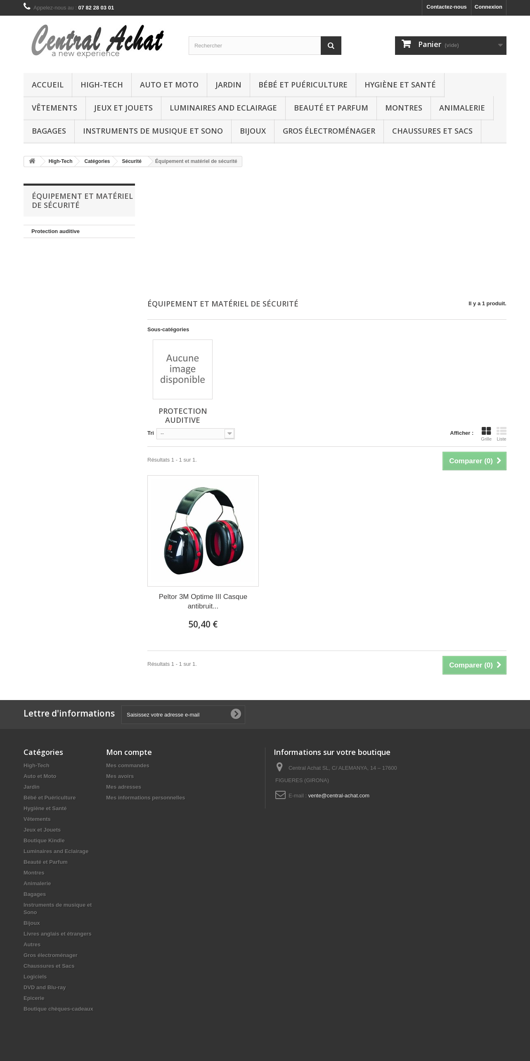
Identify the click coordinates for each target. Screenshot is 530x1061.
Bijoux (253, 131)
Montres (403, 108)
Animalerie (462, 108)
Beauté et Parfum (331, 108)
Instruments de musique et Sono (153, 131)
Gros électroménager (329, 131)
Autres (32, 944)
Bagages (49, 131)
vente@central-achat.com (338, 795)
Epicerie (34, 998)
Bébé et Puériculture (303, 85)
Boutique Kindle (44, 840)
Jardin (228, 85)
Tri (150, 433)
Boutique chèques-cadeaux (58, 1009)
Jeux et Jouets (123, 108)
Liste (501, 434)
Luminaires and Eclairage (223, 108)
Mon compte (129, 752)
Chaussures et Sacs (432, 131)
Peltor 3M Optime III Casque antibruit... (203, 601)
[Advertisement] (326, 234)
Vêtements (54, 108)
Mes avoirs (120, 776)
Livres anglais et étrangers (58, 934)
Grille (486, 434)
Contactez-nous (446, 7)
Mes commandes (127, 765)
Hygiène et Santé (400, 85)
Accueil (48, 85)
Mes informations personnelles (145, 798)
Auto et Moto (169, 85)
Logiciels (35, 977)
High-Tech (101, 85)
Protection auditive (55, 231)
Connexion (488, 7)
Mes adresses (123, 787)
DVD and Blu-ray (45, 987)
